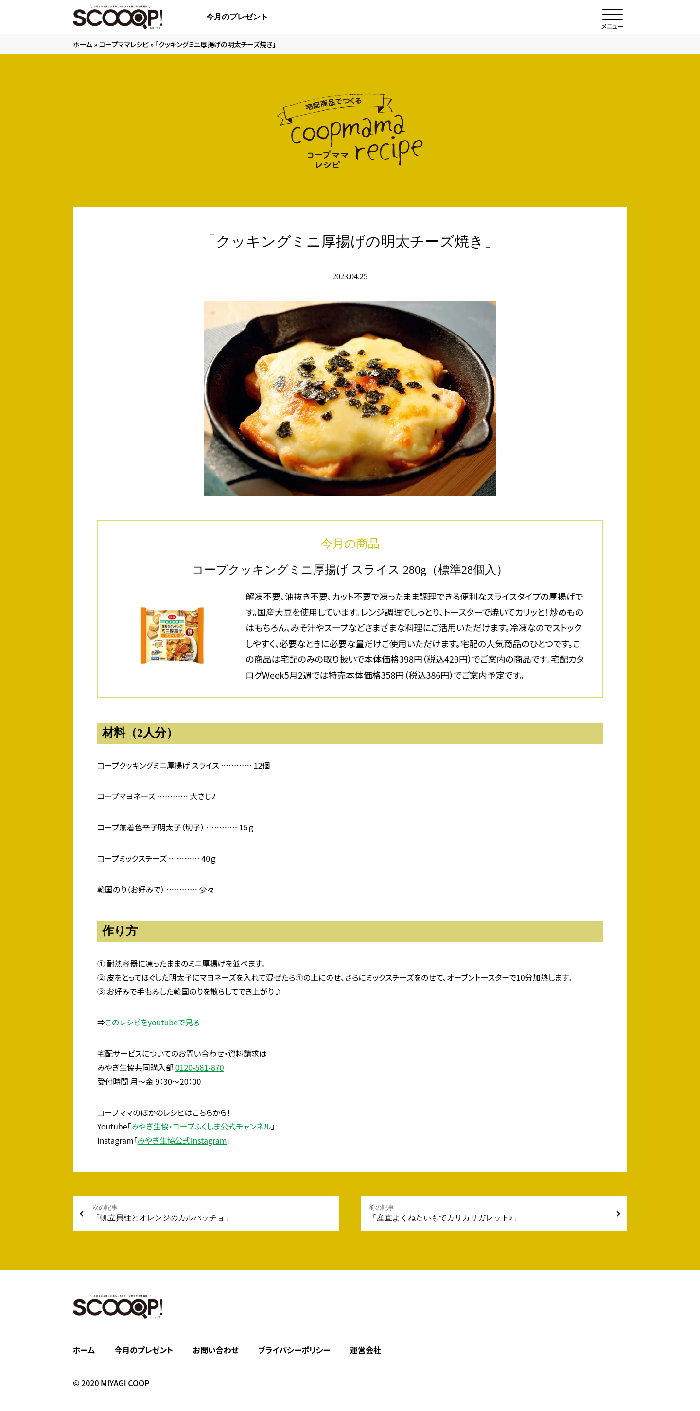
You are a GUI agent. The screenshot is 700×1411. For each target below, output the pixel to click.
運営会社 (365, 1350)
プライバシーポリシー (294, 1350)
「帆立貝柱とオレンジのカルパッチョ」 (211, 1213)
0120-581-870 (199, 1067)
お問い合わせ (215, 1350)
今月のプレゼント (237, 17)
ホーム (82, 44)
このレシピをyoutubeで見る (152, 1022)
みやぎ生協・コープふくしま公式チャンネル (201, 1126)
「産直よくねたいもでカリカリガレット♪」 (488, 1213)
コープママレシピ (124, 44)
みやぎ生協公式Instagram (182, 1140)
